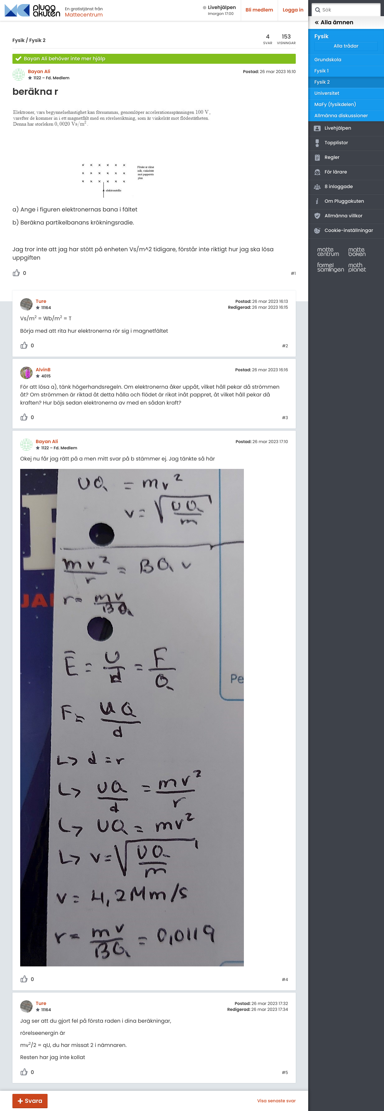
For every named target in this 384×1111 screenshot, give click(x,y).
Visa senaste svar (276, 1101)
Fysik (18, 40)
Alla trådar (346, 46)
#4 (285, 980)
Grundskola (327, 60)
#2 (285, 346)
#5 (285, 1073)
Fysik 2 (37, 40)
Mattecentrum (84, 14)
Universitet (326, 93)
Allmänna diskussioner (341, 116)
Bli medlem (259, 10)
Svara (33, 1101)
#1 (293, 273)
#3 (285, 418)
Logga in (293, 10)
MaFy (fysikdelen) (335, 104)
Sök (317, 10)
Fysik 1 (321, 71)
